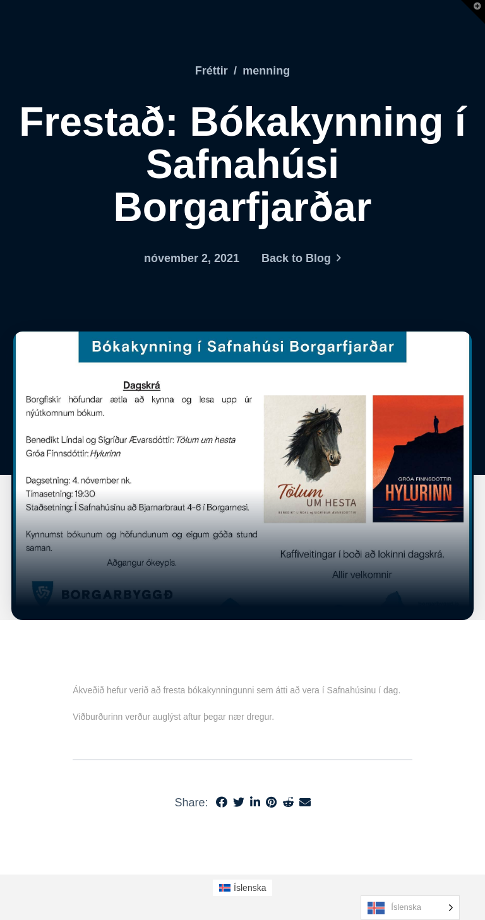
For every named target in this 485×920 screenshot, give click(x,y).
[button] (473, 12)
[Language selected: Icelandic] (410, 907)
